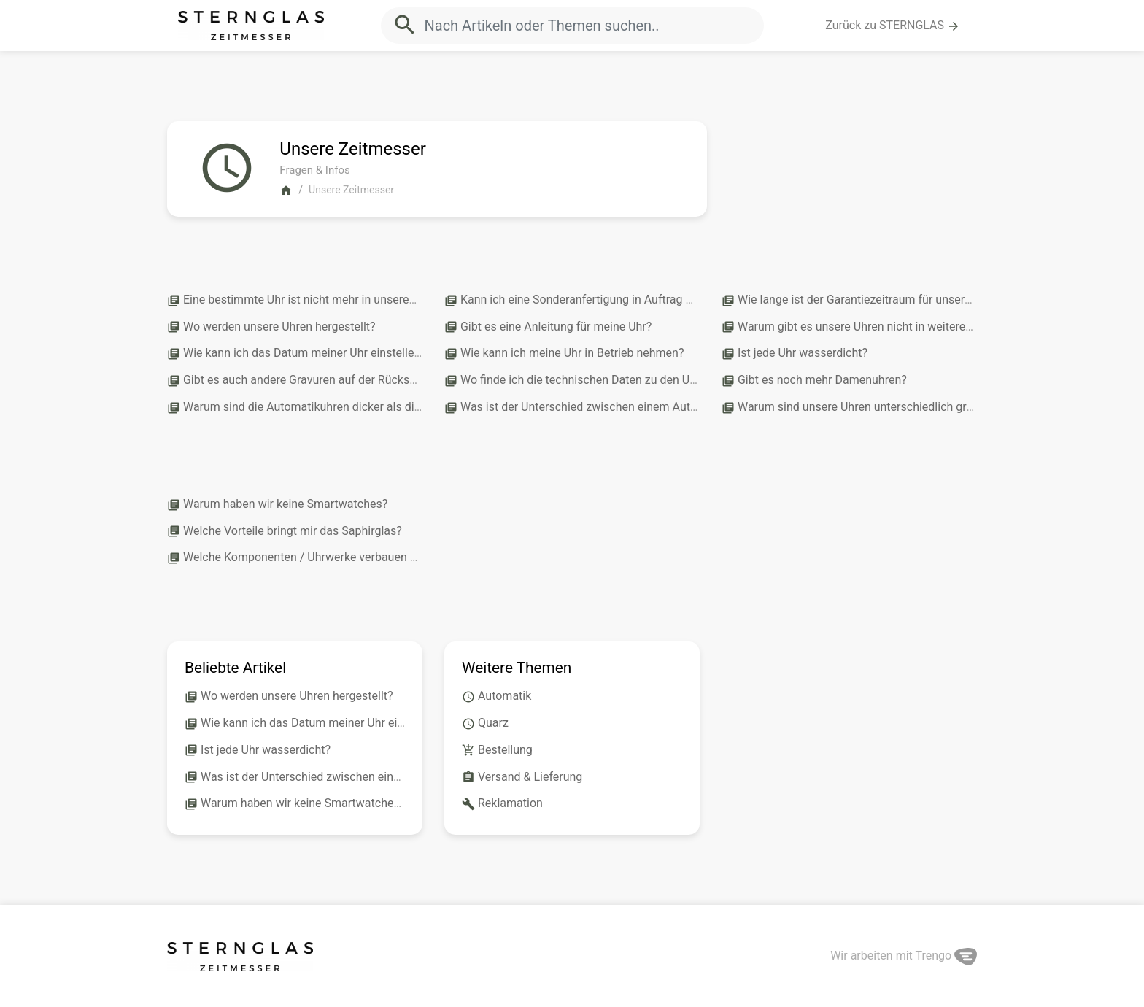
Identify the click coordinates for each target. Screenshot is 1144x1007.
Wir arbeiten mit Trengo (903, 955)
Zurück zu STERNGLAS (892, 25)
